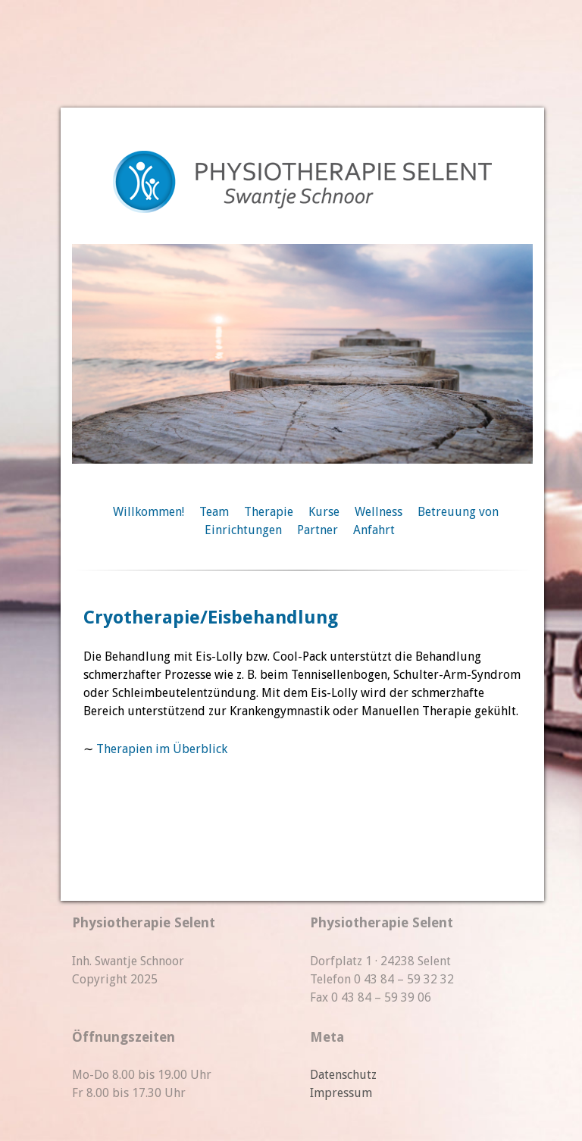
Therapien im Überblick (161, 749)
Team (214, 512)
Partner (317, 530)
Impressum (341, 1093)
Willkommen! (148, 512)
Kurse (324, 512)
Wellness (378, 512)
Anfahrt (374, 530)
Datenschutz (343, 1075)
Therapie (268, 512)
